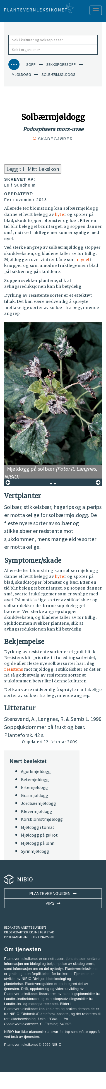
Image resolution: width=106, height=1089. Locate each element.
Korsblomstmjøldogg (42, 819)
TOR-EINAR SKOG (43, 937)
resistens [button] (13, 669)
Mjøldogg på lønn (37, 843)
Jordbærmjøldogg (38, 803)
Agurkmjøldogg (36, 771)
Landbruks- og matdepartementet (31, 1004)
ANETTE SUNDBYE (33, 927)
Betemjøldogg (35, 779)
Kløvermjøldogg (36, 811)
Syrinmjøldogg (35, 851)
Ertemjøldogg (34, 787)
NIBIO (56, 1045)
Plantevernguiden (53, 893)
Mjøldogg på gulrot (39, 835)
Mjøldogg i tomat (37, 827)
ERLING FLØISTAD (41, 932)
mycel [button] (83, 259)
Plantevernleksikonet (21, 1024)
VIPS (53, 903)
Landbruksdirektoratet (22, 999)
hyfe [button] (59, 214)
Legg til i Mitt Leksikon (32, 168)
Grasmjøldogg (34, 795)
